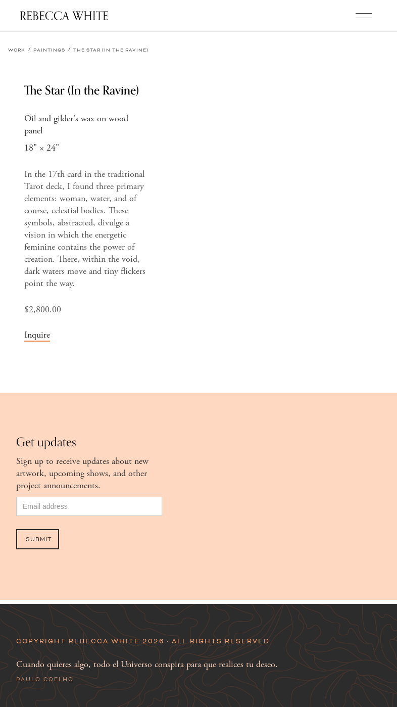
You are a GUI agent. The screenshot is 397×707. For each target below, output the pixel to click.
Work (16, 50)
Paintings (49, 50)
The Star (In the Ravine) (110, 50)
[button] (363, 15)
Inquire (37, 335)
